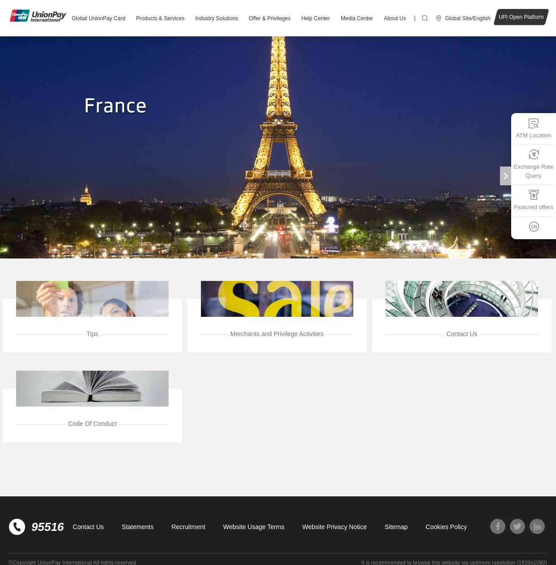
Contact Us (88, 526)
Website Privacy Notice (334, 526)
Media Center (357, 18)
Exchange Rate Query (534, 164)
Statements (138, 526)
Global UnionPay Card (98, 18)
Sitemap (396, 526)
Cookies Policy (446, 526)
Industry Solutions (216, 18)
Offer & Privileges (270, 18)
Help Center (315, 18)
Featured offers (533, 199)
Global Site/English (468, 18)
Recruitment (188, 526)
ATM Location (533, 128)
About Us (395, 18)
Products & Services (160, 18)
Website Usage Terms (253, 526)
